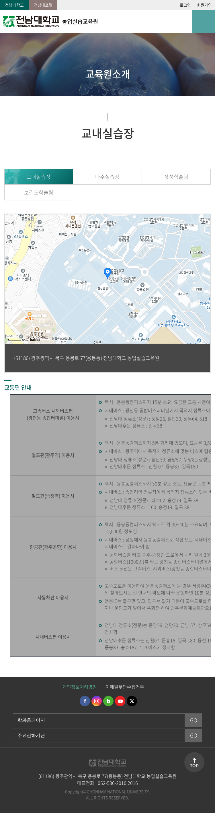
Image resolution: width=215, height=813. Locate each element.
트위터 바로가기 (132, 701)
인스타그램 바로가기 (96, 701)
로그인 (185, 5)
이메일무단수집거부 (124, 686)
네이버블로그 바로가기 (108, 701)
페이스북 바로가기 (85, 701)
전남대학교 (14, 5)
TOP (194, 765)
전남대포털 (43, 5)
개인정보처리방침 (79, 686)
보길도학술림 (38, 192)
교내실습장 (38, 177)
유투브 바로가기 (120, 701)
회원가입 (204, 5)
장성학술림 (176, 177)
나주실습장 (107, 177)
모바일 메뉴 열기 (203, 21)
